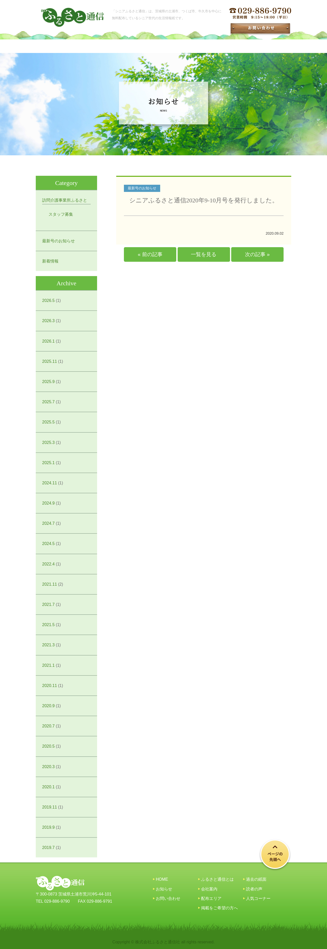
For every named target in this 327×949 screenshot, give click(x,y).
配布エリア (218, 46)
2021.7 (48, 604)
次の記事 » (257, 254)
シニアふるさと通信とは (96, 46)
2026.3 (48, 321)
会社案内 (209, 889)
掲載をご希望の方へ (264, 46)
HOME (50, 46)
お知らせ (144, 46)
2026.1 (48, 341)
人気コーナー (258, 898)
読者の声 (254, 889)
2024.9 (48, 503)
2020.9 (48, 706)
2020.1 (48, 787)
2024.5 (48, 543)
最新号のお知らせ (58, 241)
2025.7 (48, 402)
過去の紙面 (180, 46)
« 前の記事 (150, 254)
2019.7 (48, 847)
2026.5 (48, 300)
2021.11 (49, 584)
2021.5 (48, 625)
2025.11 (49, 361)
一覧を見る (203, 254)
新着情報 (50, 261)
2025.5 (48, 422)
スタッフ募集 (61, 214)
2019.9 (48, 827)
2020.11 (49, 685)
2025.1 (48, 463)
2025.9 (48, 381)
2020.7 (48, 726)
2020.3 (48, 767)
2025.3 (48, 442)
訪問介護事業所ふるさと (64, 200)
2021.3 (48, 645)
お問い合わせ (168, 898)
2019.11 (49, 807)
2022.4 (48, 564)
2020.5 (48, 746)
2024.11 (49, 483)
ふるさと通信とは (217, 879)
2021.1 (48, 665)
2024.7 (48, 523)
